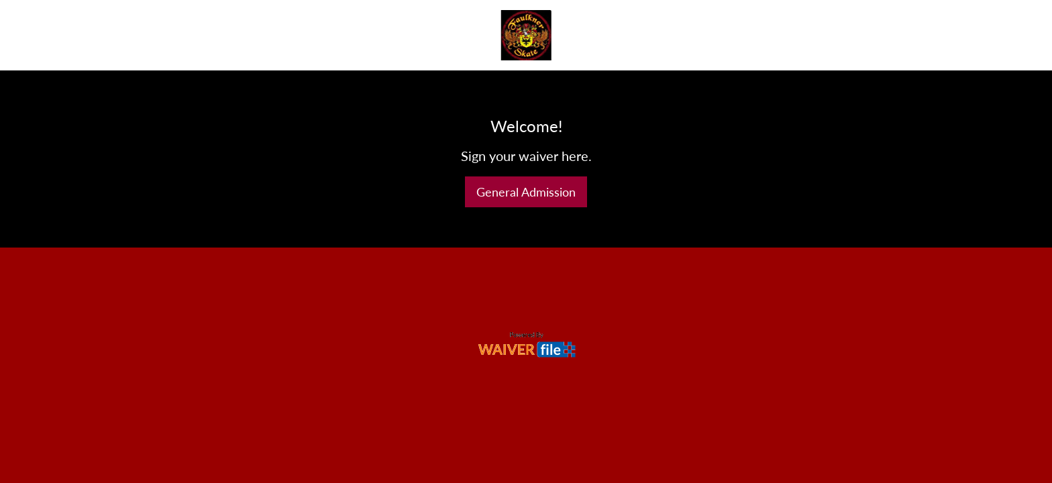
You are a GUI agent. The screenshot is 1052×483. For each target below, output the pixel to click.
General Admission (526, 191)
